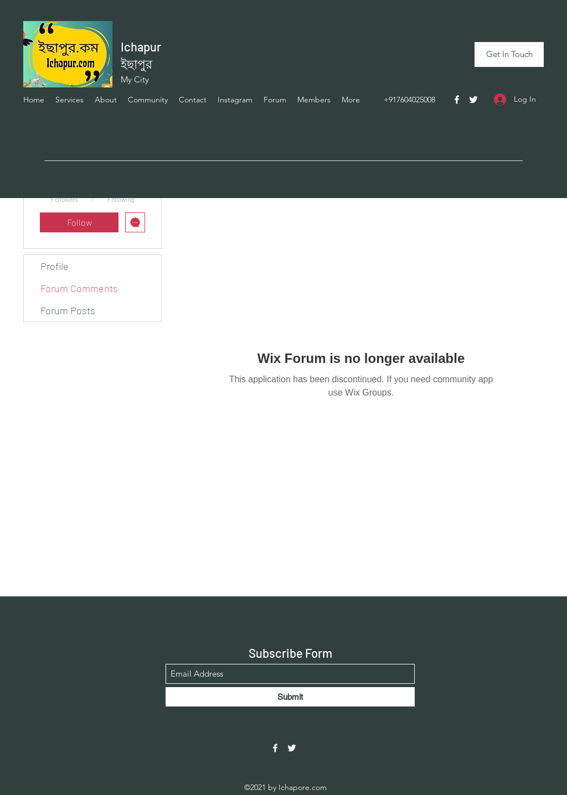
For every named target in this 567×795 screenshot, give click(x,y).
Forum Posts (67, 310)
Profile (54, 266)
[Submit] (290, 696)
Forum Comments (79, 288)
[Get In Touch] (509, 54)
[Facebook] (456, 99)
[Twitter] (473, 99)
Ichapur (141, 46)
